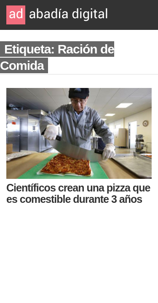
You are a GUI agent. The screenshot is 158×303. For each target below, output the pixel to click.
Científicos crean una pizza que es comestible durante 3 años (78, 193)
